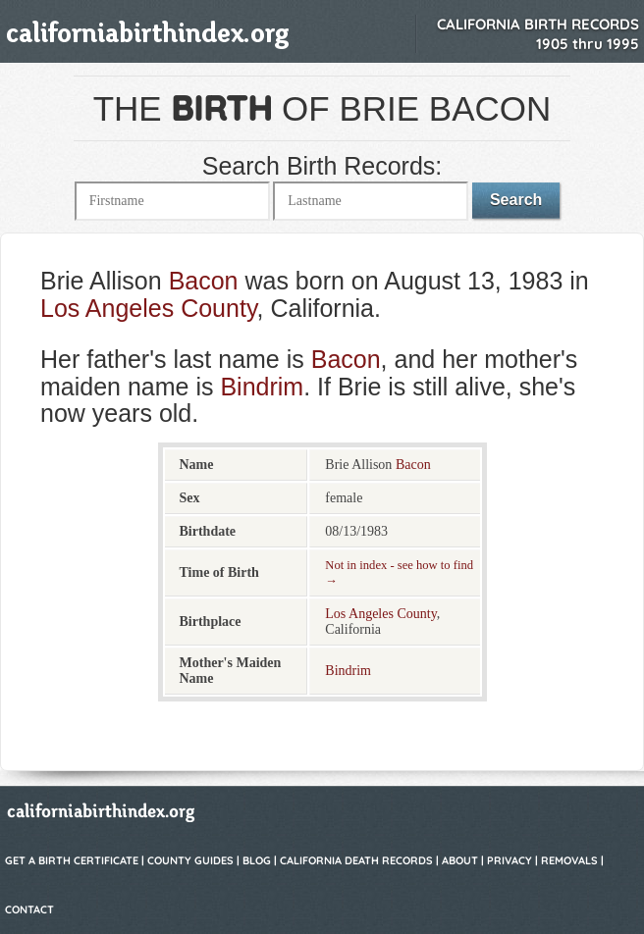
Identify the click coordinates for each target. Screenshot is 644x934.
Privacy (509, 860)
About (460, 860)
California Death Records (356, 860)
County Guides (190, 860)
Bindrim (261, 386)
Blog (256, 860)
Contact (29, 909)
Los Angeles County (148, 308)
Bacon (204, 280)
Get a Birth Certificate (71, 860)
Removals (569, 860)
